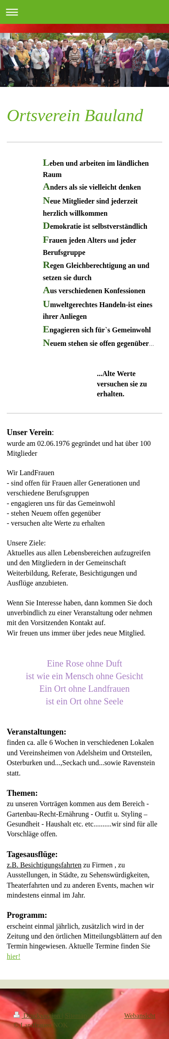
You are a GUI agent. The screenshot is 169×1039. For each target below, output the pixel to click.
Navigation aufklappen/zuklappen (84, 12)
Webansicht (139, 1015)
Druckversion (38, 1015)
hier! (13, 956)
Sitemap (76, 1015)
